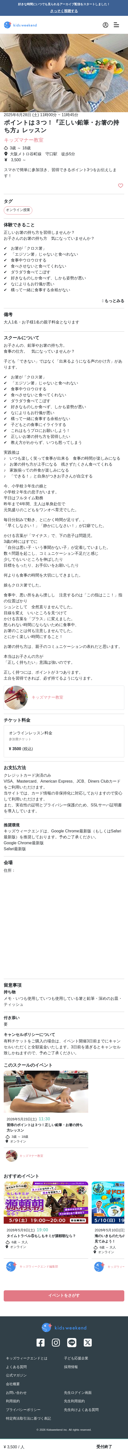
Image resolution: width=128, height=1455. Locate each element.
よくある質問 (16, 1367)
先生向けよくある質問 (81, 1410)
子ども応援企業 (76, 1358)
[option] (64, 71)
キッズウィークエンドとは (26, 1358)
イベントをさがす (64, 1296)
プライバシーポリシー (23, 1410)
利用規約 (13, 1401)
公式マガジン (16, 1375)
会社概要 (13, 1384)
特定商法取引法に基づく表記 (28, 1419)
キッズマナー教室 (23, 140)
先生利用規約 (74, 1401)
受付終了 (104, 1447)
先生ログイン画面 (78, 1393)
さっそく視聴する (64, 11)
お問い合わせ (16, 1393)
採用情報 (71, 1367)
